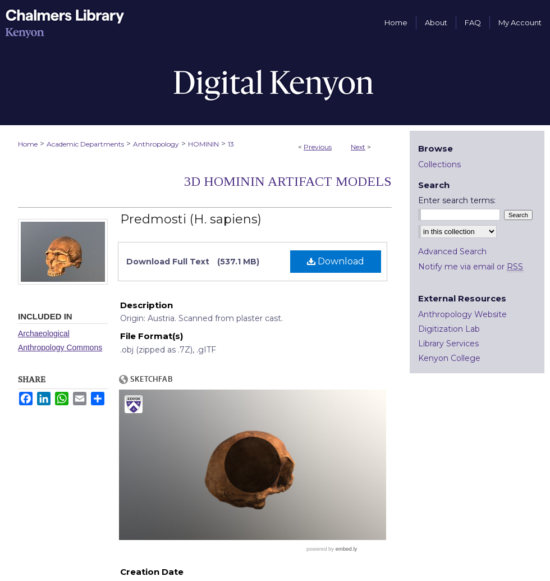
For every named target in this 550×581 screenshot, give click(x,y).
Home (28, 144)
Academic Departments (85, 144)
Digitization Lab (449, 329)
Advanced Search (452, 251)
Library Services (448, 343)
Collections (439, 164)
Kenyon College (449, 358)
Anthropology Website (462, 314)
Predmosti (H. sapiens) (191, 219)
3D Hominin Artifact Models (288, 181)
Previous (318, 147)
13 (231, 144)
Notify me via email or (470, 267)
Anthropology (156, 144)
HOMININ (203, 144)
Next (358, 147)
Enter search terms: (457, 200)
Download (335, 261)
